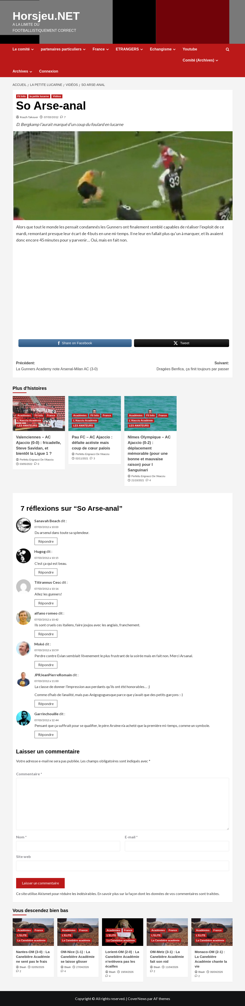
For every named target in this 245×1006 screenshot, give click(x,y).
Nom (21, 836)
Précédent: (69, 366)
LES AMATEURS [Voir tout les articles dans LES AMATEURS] (27, 425)
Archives (23, 71)
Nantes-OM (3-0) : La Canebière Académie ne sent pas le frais (33, 956)
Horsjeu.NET (46, 16)
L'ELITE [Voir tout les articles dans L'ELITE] (22, 935)
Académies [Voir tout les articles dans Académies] (24, 415)
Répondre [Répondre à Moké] (46, 664)
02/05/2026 (38, 966)
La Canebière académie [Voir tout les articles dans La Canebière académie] (32, 940)
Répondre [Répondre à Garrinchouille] (46, 734)
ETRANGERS (130, 49)
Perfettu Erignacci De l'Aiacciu (37, 459)
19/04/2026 (127, 971)
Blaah (23, 966)
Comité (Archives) (201, 60)
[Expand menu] (32, 49)
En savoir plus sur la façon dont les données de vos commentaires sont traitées (158, 893)
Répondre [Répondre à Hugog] (46, 572)
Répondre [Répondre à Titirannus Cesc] (46, 603)
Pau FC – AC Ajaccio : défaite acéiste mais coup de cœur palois (92, 442)
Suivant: (175, 366)
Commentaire (29, 773)
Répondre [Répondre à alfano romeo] (46, 633)
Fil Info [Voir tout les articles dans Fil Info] (22, 96)
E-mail (131, 836)
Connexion (48, 71)
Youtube (190, 49)
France (101, 49)
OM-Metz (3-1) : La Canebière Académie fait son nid (167, 956)
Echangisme (163, 49)
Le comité (24, 49)
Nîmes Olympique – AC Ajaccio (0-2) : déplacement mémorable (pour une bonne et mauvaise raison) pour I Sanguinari (149, 453)
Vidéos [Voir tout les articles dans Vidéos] (57, 96)
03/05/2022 (26, 463)
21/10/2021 (137, 480)
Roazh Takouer (29, 117)
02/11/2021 (82, 458)
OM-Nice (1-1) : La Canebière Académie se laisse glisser (78, 956)
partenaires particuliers (64, 49)
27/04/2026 (82, 966)
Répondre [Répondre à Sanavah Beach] (46, 541)
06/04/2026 (216, 971)
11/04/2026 (172, 966)
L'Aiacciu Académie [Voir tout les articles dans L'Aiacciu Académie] (29, 420)
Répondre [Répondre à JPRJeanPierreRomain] (46, 703)
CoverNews (137, 998)
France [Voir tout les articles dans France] (51, 415)
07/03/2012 (51, 117)
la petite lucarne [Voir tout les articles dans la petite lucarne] (39, 96)
